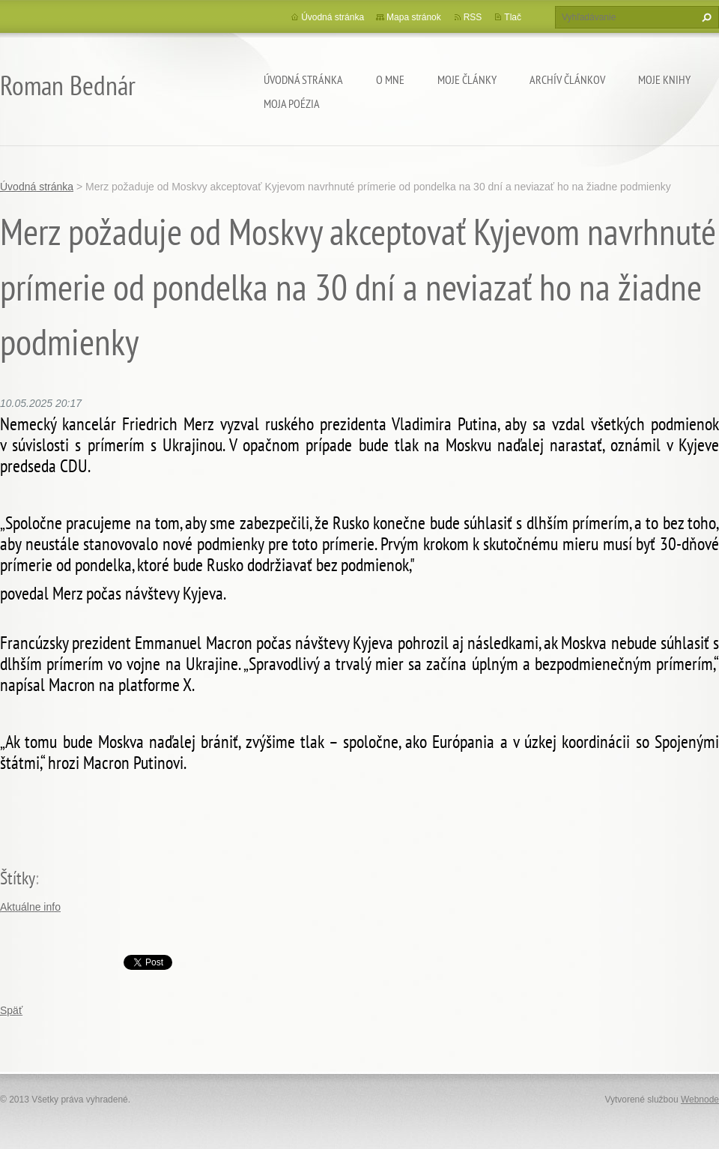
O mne (390, 79)
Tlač (512, 17)
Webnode (700, 1099)
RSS (473, 17)
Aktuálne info (30, 907)
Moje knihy (664, 79)
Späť (11, 1010)
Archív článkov (567, 79)
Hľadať (705, 17)
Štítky (17, 878)
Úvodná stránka (303, 79)
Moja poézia (292, 103)
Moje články (467, 79)
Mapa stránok (413, 17)
